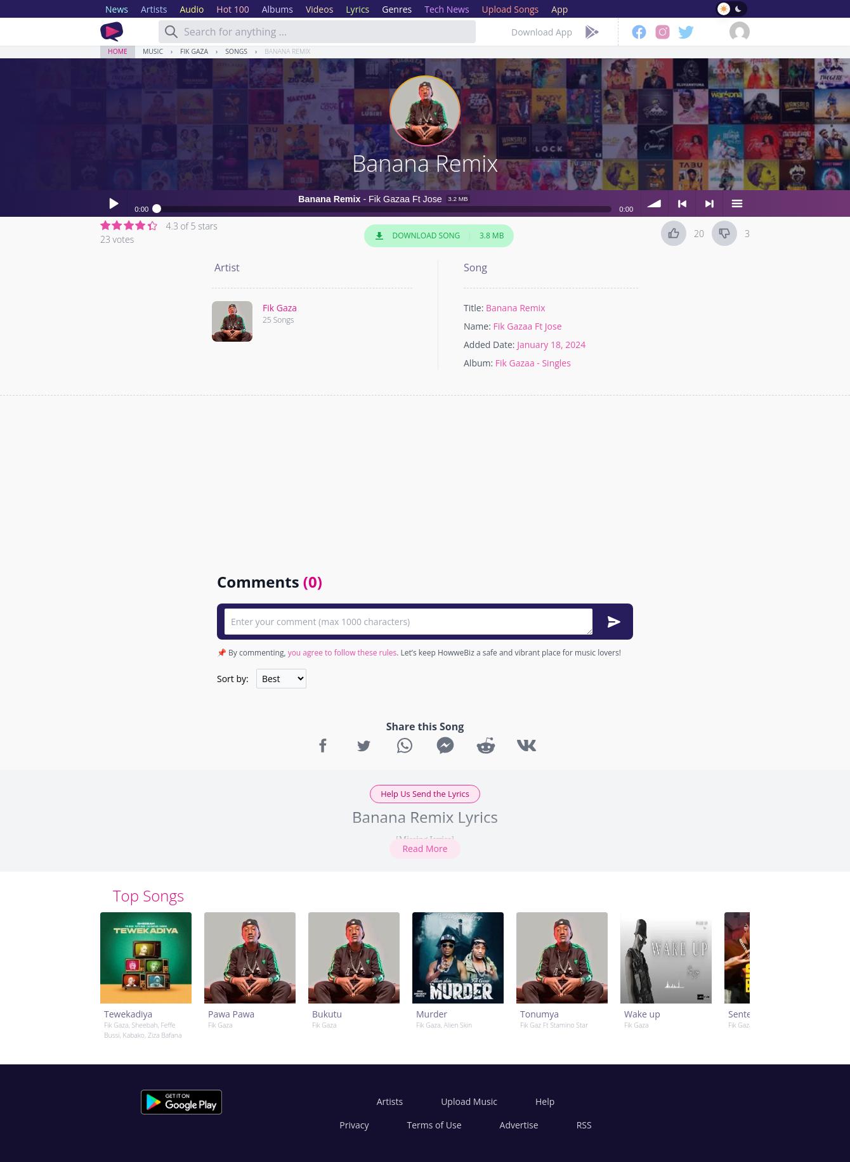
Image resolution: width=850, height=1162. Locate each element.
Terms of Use (434, 1125)
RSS (584, 1125)
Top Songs (148, 895)
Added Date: (489, 345)
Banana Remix (287, 51)
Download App (541, 32)
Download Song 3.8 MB (439, 236)
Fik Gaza (194, 51)
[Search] (171, 31)
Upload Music (469, 1101)
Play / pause (113, 203)
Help (544, 1101)
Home (118, 51)
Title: (473, 308)
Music (153, 51)
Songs (236, 51)
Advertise (519, 1125)
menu (736, 203)
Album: (478, 363)
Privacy (354, 1125)
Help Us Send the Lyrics (425, 793)
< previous (682, 203)
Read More (424, 848)
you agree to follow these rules (342, 652)
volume (654, 203)
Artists (390, 1101)
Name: (477, 326)
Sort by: (233, 679)
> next (709, 203)
